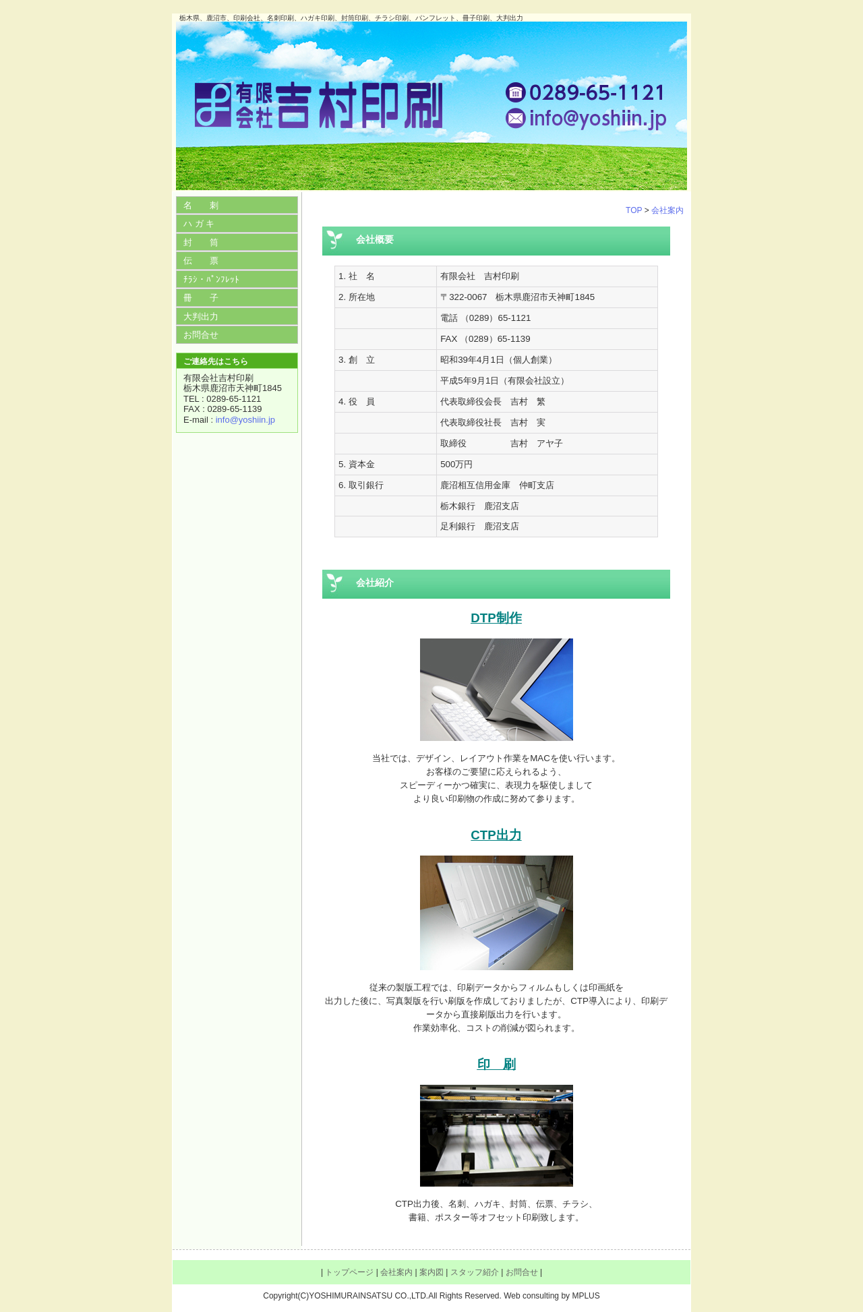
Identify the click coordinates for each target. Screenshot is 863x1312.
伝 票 (200, 261)
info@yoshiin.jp (245, 420)
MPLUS (585, 1296)
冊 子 (200, 298)
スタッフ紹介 (474, 1272)
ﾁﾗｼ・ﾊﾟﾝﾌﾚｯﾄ (211, 279)
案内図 (431, 1272)
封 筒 (200, 242)
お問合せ (200, 335)
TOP (634, 210)
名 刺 (200, 205)
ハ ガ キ (198, 223)
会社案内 (667, 210)
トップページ (349, 1272)
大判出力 (200, 316)
